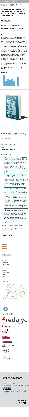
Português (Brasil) (6, 276)
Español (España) (6, 272)
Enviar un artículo (7, 254)
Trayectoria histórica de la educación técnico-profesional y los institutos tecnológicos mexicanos (16, 180)
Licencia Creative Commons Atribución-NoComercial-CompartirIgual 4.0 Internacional (14, 392)
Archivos (6, 4)
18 (19, 225)
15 (15, 225)
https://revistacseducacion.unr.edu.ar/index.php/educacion (16, 385)
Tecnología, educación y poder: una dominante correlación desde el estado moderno (15, 186)
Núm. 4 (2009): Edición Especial (16, 4)
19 (20, 225)
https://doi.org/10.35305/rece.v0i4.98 (12, 25)
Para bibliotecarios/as (6, 264)
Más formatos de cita (6, 138)
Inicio (2, 4)
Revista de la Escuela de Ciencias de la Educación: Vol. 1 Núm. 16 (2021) (14, 202)
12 (11, 225)
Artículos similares (6, 154)
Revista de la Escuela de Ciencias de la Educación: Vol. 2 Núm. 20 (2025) (16, 170)
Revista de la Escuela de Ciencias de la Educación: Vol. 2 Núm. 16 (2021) (15, 163)
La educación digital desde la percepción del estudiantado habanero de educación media (14, 167)
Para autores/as (5, 262)
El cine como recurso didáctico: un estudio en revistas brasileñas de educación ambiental (15, 219)
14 (14, 225)
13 (12, 225)
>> (24, 225)
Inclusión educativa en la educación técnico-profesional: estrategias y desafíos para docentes (15, 194)
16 (16, 225)
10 (8, 225)
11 (10, 225)
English (3, 274)
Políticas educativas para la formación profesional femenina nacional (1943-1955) (15, 173)
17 (18, 225)
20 (21, 225)
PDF (4, 127)
